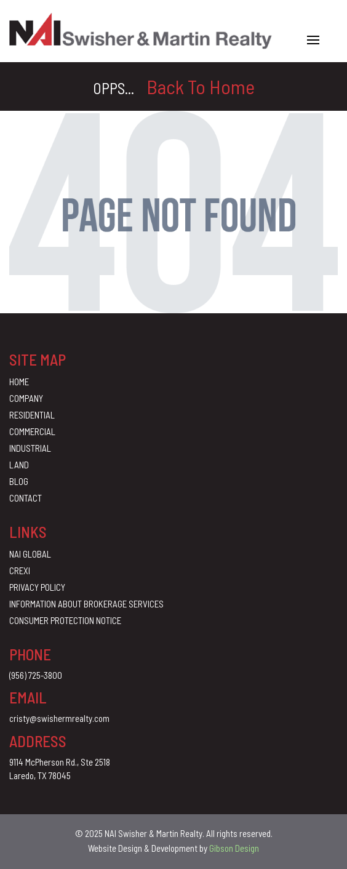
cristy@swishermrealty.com (59, 718)
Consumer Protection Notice (65, 620)
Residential (32, 414)
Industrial (30, 448)
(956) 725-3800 (35, 675)
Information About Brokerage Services (86, 603)
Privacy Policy (37, 587)
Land (19, 464)
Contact (25, 497)
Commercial (32, 431)
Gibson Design (234, 848)
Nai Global (30, 553)
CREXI (19, 570)
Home (19, 381)
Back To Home (200, 86)
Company (26, 398)
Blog (18, 481)
